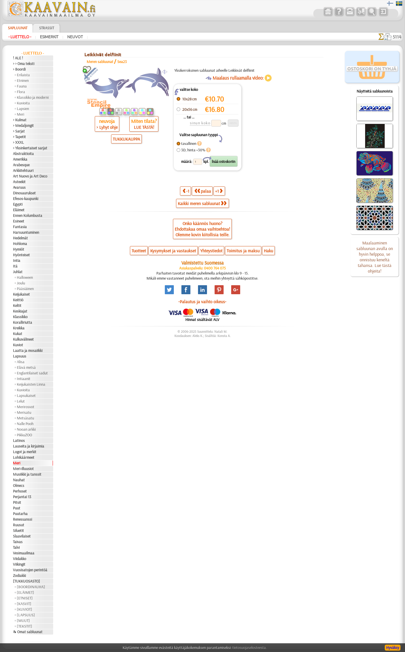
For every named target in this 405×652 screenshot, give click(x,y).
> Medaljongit (23, 125)
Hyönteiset (21, 254)
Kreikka (18, 328)
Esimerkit (49, 37)
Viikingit (19, 564)
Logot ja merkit (24, 451)
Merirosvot (25, 406)
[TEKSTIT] (24, 626)
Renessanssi (22, 519)
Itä (15, 266)
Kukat (17, 333)
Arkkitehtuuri (23, 170)
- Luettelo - (19, 37)
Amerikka (20, 159)
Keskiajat (20, 311)
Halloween (25, 277)
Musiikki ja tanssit (27, 474)
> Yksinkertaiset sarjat (30, 147)
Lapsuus (19, 356)
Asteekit (19, 181)
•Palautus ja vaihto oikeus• (202, 301)
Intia (16, 260)
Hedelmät (20, 237)
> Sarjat (19, 131)
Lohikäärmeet (23, 457)
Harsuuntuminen (26, 232)
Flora (21, 91)
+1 (218, 190)
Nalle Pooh (25, 423)
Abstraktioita (23, 153)
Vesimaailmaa (23, 553)
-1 (186, 190)
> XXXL (18, 142)
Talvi (16, 547)
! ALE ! (18, 57)
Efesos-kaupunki (25, 198)
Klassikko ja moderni (33, 97)
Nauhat (19, 479)
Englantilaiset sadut (32, 373)
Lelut (21, 401)
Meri (20, 114)
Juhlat (17, 271)
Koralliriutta (22, 322)
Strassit (46, 27)
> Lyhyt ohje (107, 127)
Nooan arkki (26, 429)
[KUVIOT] (24, 609)
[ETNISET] (25, 598)
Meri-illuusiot (23, 468)
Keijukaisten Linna (31, 384)
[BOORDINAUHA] (31, 586)
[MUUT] (23, 620)
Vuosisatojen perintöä (30, 569)
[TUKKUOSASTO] (26, 581)
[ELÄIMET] (25, 592)
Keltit (17, 305)
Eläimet (18, 209)
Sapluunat (17, 27)
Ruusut (18, 524)
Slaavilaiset (22, 536)
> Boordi (19, 69)
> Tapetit (19, 136)
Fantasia (20, 226)
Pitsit (17, 502)
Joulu (21, 282)
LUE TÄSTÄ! (144, 127)
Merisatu (24, 412)
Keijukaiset (21, 294)
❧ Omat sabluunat (27, 631)
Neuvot (75, 37)
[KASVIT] (24, 603)
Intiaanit (23, 378)
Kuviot (18, 344)
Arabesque (21, 164)
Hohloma (20, 243)
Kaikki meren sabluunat (202, 203)
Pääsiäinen (25, 288)
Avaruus (19, 187)
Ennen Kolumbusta (27, 215)
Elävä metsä (26, 367)
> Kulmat (19, 119)
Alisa (20, 361)
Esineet (18, 221)
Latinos (19, 440)
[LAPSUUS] (26, 614)
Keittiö (18, 299)
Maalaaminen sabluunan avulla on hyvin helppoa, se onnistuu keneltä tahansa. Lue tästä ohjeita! (374, 257)
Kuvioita (23, 102)
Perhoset (20, 491)
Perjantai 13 (22, 496)
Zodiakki (19, 575)
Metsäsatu (25, 418)
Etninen (23, 80)
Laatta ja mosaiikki (27, 350)
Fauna (22, 86)
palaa (202, 190)
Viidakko (19, 558)
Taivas (17, 541)
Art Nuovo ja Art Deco (30, 176)
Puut (16, 508)
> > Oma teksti (23, 63)
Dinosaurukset (24, 192)
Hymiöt (18, 249)
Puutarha (20, 513)
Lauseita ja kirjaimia (28, 446)
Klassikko (20, 316)
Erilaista (23, 74)
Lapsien (23, 108)
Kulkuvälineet (23, 339)
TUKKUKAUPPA (126, 139)
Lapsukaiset (26, 395)
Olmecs (18, 485)
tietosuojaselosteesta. (249, 647)
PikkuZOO (24, 434)
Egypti (17, 204)
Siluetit (18, 530)
